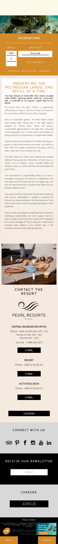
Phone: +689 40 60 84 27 (29, 388)
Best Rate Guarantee (29, 71)
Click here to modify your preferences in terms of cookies (29, 531)
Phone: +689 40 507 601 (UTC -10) (29, 331)
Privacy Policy (31, 530)
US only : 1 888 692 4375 (29, 342)
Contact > (47, 540)
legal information (18, 530)
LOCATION (29, 413)
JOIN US (29, 503)
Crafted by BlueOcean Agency (29, 534)
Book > (9, 540)
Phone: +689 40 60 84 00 (29, 364)
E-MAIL (29, 350)
